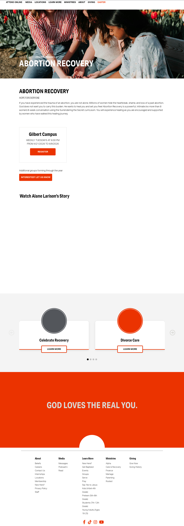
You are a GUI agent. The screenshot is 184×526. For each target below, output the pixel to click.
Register (43, 152)
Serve (84, 478)
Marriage (109, 474)
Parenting (110, 478)
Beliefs (38, 463)
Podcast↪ (63, 467)
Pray (84, 481)
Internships (40, 474)
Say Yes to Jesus (89, 485)
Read (61, 471)
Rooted (109, 481)
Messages (63, 463)
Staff (37, 492)
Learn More (54, 349)
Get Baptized (88, 467)
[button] (88, 359)
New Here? (40, 485)
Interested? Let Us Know (35, 177)
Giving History (135, 467)
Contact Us (40, 471)
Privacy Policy (41, 488)
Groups (85, 474)
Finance (109, 471)
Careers (38, 467)
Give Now (133, 463)
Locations (39, 478)
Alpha (108, 463)
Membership (40, 481)
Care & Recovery (27, 57)
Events (85, 471)
